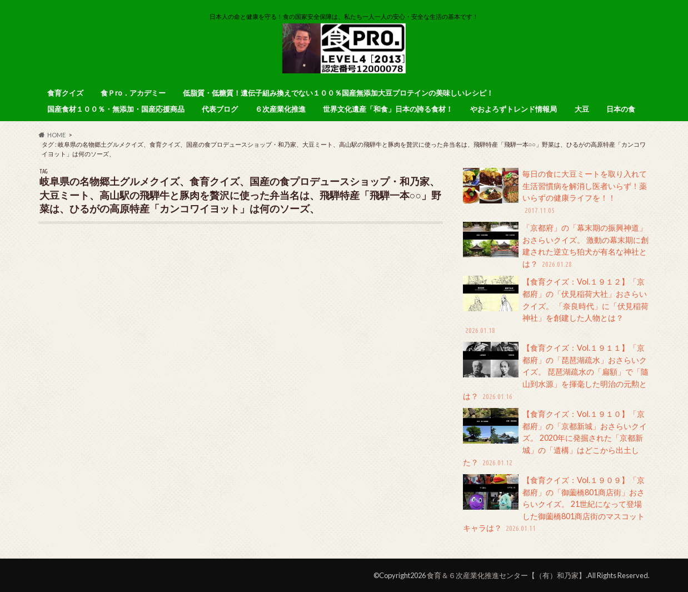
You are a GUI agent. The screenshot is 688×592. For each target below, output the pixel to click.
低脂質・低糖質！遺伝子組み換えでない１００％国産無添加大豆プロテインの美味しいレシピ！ (338, 92)
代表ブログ (220, 109)
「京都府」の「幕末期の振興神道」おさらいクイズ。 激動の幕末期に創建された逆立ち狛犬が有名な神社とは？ (556, 246)
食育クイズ (65, 92)
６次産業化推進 (280, 109)
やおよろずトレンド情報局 (513, 109)
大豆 (582, 109)
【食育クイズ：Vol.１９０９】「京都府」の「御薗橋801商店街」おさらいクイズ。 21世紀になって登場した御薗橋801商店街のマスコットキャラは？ (554, 504)
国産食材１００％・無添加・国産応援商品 (116, 109)
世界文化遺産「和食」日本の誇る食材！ (388, 109)
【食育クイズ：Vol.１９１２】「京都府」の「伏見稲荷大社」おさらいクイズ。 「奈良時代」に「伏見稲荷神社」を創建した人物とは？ (556, 306)
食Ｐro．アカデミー (133, 92)
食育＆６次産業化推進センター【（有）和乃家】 (506, 575)
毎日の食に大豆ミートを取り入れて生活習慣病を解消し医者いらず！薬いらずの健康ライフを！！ (555, 192)
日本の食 (620, 109)
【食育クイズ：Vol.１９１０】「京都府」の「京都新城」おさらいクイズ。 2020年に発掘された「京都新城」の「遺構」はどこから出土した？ (555, 438)
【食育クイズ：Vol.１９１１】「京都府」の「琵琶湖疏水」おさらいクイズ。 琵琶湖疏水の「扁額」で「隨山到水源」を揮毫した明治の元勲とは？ (556, 372)
